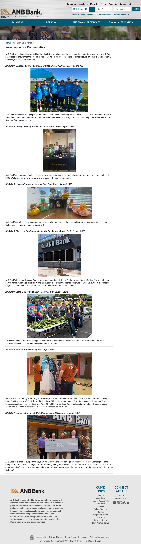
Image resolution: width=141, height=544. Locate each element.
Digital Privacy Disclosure (76, 537)
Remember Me (104, 15)
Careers (123, 4)
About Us (113, 4)
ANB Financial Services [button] (87, 22)
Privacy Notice (55, 537)
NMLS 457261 (76, 541)
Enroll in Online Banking (82, 15)
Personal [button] (52, 22)
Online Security (46, 541)
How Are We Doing (100, 523)
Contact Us (71, 4)
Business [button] (18, 22)
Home (8, 43)
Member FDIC (61, 541)
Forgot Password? (122, 15)
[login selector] (84, 9)
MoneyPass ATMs (98, 4)
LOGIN (136, 9)
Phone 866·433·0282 (121, 496)
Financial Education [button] (121, 22)
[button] (131, 4)
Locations (83, 4)
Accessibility (41, 537)
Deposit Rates (100, 520)
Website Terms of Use (99, 537)
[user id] (104, 9)
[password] (122, 9)
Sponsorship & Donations (24, 43)
